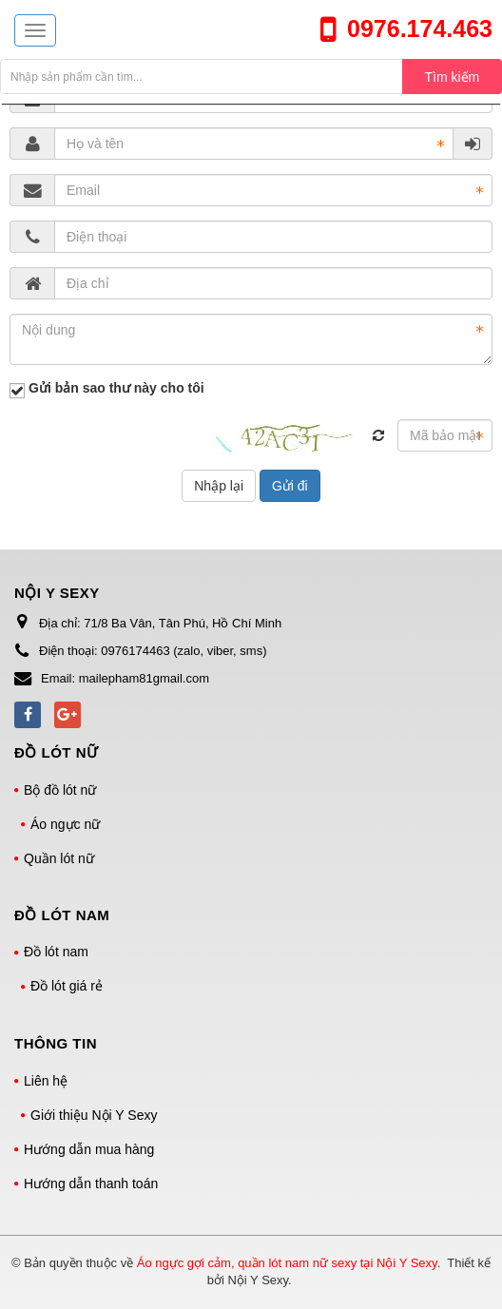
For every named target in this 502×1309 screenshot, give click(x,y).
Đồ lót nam (56, 951)
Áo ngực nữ (65, 824)
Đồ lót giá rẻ (66, 985)
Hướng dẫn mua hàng (89, 1149)
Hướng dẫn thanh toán (91, 1183)
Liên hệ (46, 1080)
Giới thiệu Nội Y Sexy (93, 1115)
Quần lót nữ (59, 858)
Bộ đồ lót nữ (60, 790)
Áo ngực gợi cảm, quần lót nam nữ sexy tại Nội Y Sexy (287, 1263)
